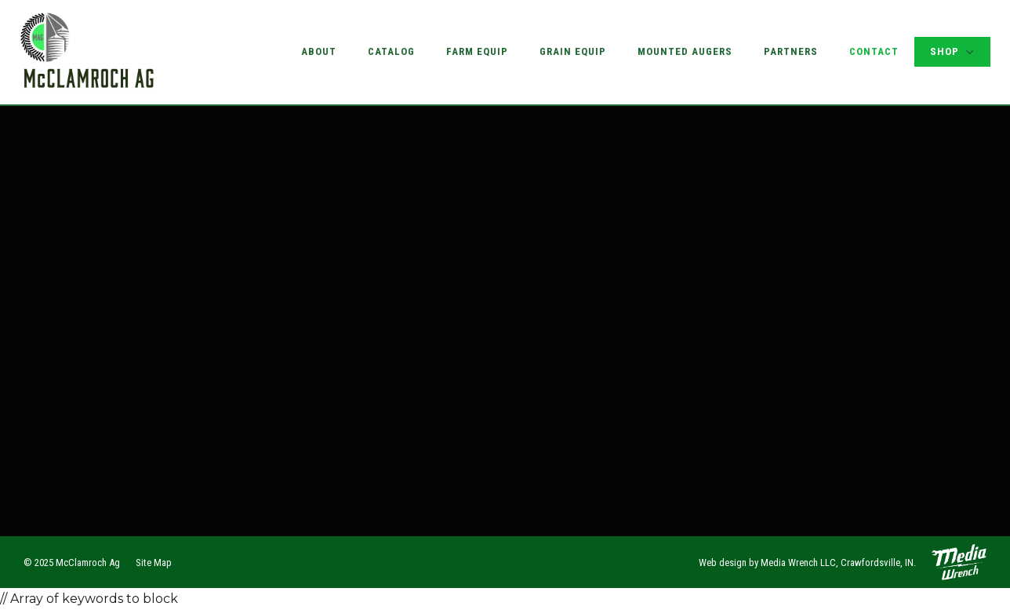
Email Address (113, 232)
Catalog (391, 51)
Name (86, 171)
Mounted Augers (685, 51)
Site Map (154, 562)
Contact (874, 51)
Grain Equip (573, 51)
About (318, 51)
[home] (88, 52)
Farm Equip (477, 51)
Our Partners (747, 334)
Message (96, 293)
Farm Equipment (753, 279)
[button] (952, 52)
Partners (791, 51)
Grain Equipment (754, 252)
